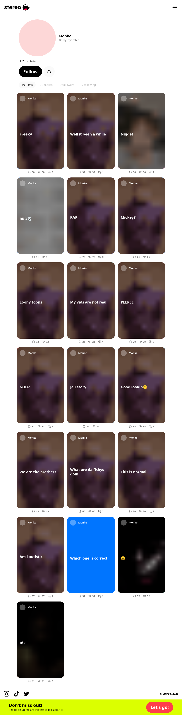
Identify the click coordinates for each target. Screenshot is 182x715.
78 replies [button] (46, 85)
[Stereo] (17, 7)
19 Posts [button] (27, 85)
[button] (30, 71)
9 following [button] (89, 85)
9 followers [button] (67, 85)
